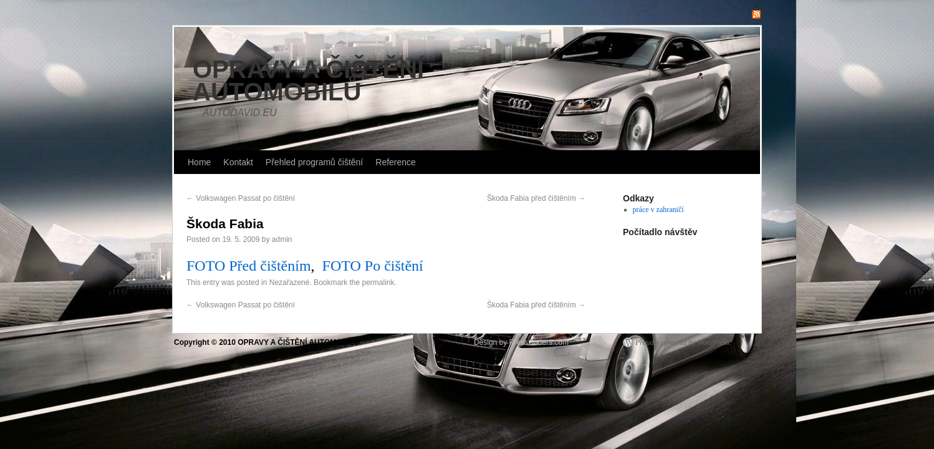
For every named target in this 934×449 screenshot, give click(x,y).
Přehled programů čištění (314, 162)
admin (282, 239)
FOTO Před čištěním (248, 266)
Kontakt (238, 162)
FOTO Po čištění (372, 266)
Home (199, 162)
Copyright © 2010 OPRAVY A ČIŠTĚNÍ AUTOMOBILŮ (268, 342)
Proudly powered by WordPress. (683, 342)
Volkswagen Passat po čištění (240, 198)
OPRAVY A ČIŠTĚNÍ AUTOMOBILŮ (308, 80)
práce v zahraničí (658, 209)
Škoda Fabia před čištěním (536, 198)
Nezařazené (289, 282)
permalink (378, 282)
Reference (395, 162)
